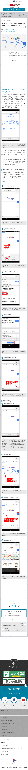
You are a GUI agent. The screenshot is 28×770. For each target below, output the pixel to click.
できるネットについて (22, 1)
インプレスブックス (14, 751)
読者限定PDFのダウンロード (14, 720)
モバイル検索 (12, 31)
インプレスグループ (14, 745)
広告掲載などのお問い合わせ (14, 732)
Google (5, 13)
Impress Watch (14, 754)
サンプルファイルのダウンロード (14, 723)
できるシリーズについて (14, 714)
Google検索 (12, 13)
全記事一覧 (14, 735)
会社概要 (14, 742)
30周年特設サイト (14, 717)
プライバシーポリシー (14, 739)
